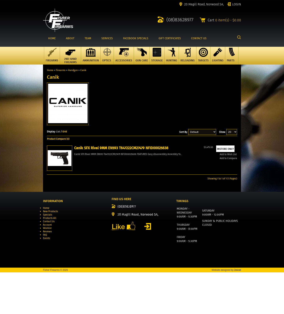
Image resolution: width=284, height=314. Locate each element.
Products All (49, 259)
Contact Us (49, 263)
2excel (237, 311)
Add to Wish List (62, 207)
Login (236, 4)
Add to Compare (63, 211)
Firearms (60, 70)
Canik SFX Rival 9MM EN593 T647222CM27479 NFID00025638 (67, 182)
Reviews (47, 273)
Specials (47, 256)
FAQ (45, 276)
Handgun (73, 70)
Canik (83, 70)
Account (47, 266)
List (58, 131)
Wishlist (47, 269)
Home (50, 70)
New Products (50, 253)
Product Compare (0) (58, 139)
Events (46, 279)
